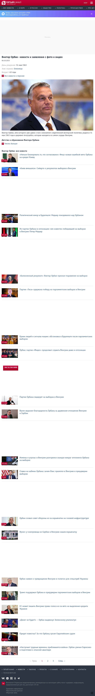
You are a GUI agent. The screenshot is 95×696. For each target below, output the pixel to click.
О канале (54, 669)
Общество (47, 8)
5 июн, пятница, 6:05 (10, 4)
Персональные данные (14, 691)
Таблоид (32, 669)
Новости (21, 669)
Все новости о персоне (14, 76)
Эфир (85, 3)
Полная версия (9, 673)
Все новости (8, 8)
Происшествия (76, 8)
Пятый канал (8, 669)
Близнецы (18, 68)
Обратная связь (11, 693)
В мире (22, 8)
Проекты (43, 669)
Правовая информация (14, 689)
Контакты (82, 669)
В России (34, 8)
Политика (61, 8)
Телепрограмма (67, 669)
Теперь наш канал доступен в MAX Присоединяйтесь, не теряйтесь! (18, 14)
